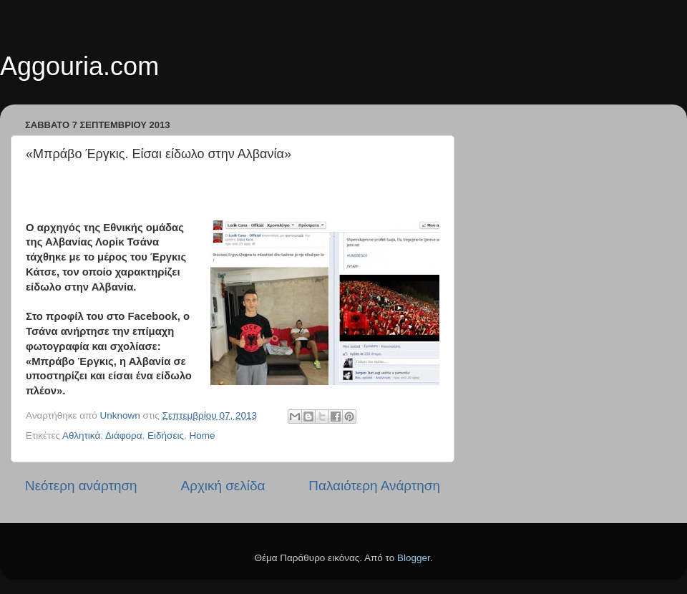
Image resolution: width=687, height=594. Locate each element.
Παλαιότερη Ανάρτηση (374, 485)
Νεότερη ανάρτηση (81, 485)
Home (202, 435)
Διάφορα (123, 435)
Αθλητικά (81, 435)
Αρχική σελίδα (223, 485)
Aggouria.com (79, 66)
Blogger (413, 557)
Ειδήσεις (165, 435)
